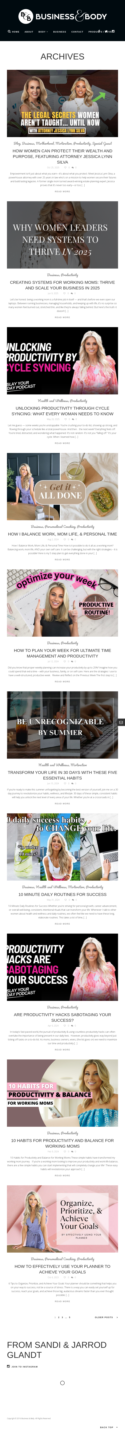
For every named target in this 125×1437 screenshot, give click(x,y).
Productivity (82, 143)
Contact (77, 32)
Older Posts (106, 1317)
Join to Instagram (22, 1366)
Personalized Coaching (60, 526)
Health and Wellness (53, 400)
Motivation (63, 143)
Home (15, 32)
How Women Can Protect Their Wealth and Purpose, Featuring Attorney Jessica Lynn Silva (62, 156)
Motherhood (45, 143)
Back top (109, 1427)
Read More (62, 191)
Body (42, 32)
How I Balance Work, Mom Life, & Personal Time (62, 534)
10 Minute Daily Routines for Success (63, 894)
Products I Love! (101, 32)
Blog (16, 143)
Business (59, 32)
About (29, 32)
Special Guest (102, 143)
